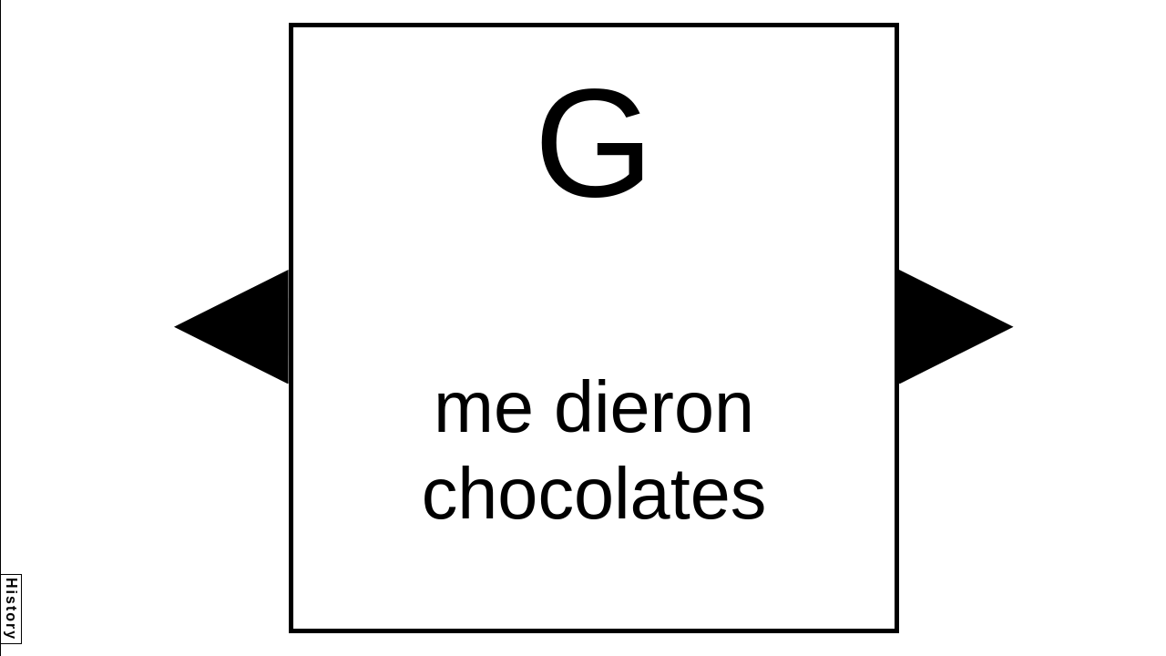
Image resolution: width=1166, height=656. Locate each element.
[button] (231, 327)
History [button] (11, 609)
